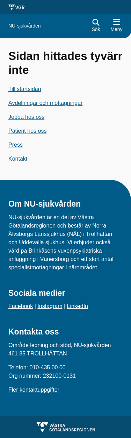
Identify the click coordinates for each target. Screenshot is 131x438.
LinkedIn (77, 306)
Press (15, 145)
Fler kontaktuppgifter (33, 390)
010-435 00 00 (47, 367)
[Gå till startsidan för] (24, 26)
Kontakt (17, 159)
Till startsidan (24, 89)
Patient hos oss (27, 131)
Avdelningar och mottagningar (45, 103)
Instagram (49, 306)
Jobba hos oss (26, 117)
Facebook (20, 306)
